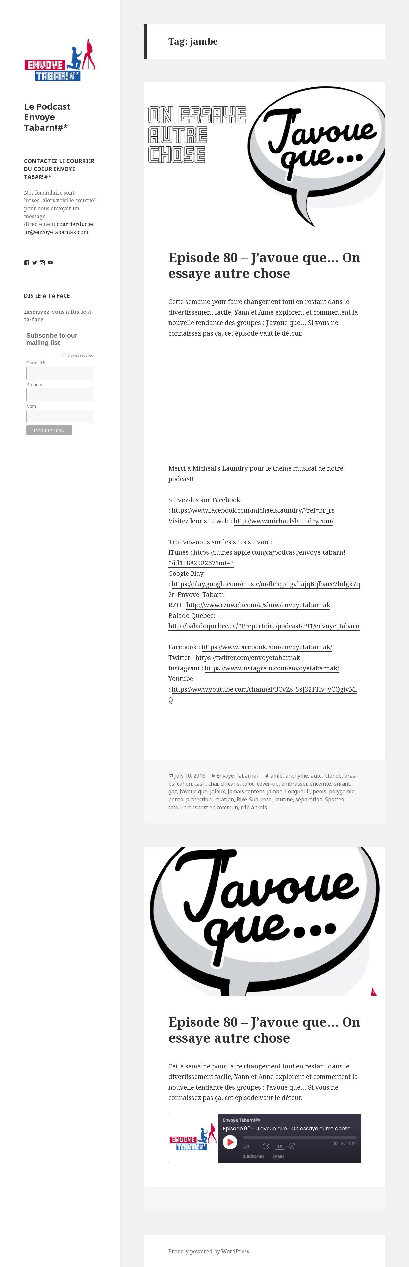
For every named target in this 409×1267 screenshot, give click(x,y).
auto (316, 775)
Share (278, 1156)
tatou (175, 807)
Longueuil (297, 791)
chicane (230, 783)
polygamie (342, 791)
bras (349, 775)
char (213, 783)
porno (175, 799)
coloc (248, 783)
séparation (308, 799)
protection (199, 799)
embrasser (294, 783)
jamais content (246, 791)
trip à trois (254, 807)
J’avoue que (193, 791)
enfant (342, 783)
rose (266, 799)
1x (279, 1146)
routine (283, 799)
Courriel (35, 363)
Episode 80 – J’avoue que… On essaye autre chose (264, 265)
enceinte (320, 783)
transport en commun (211, 807)
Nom (31, 406)
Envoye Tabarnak (238, 775)
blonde (333, 775)
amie (276, 775)
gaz (172, 791)
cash (200, 783)
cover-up (268, 783)
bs (171, 783)
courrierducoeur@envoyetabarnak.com (58, 228)
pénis (319, 791)
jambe (274, 791)
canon (184, 783)
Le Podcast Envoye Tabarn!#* (47, 116)
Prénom (34, 384)
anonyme (296, 775)
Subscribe (253, 1156)
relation (224, 799)
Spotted (334, 799)
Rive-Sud (247, 799)
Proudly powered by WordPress (208, 1251)
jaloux (217, 791)
